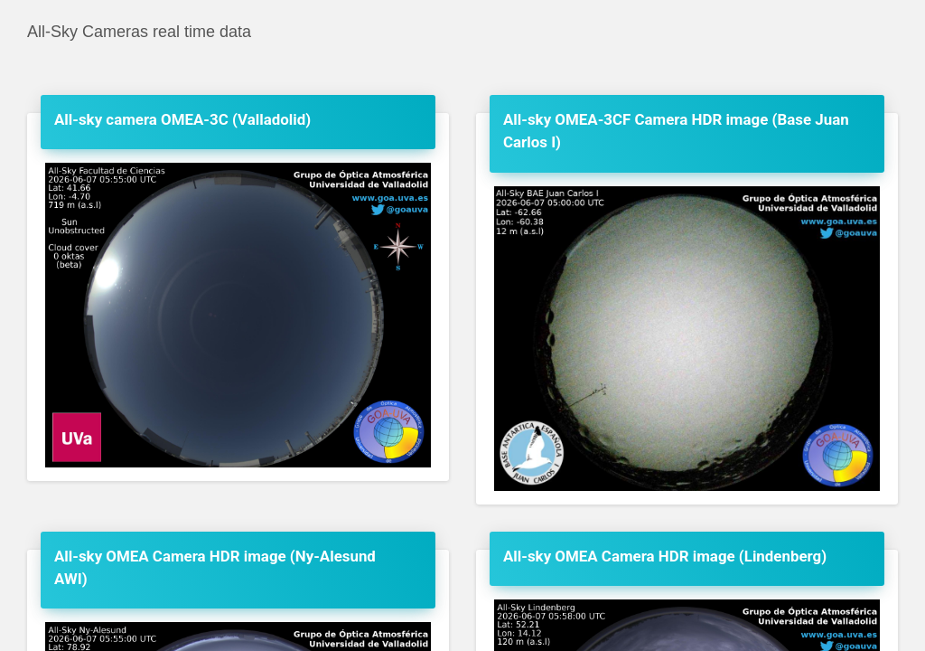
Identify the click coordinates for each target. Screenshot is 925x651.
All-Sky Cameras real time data (139, 32)
